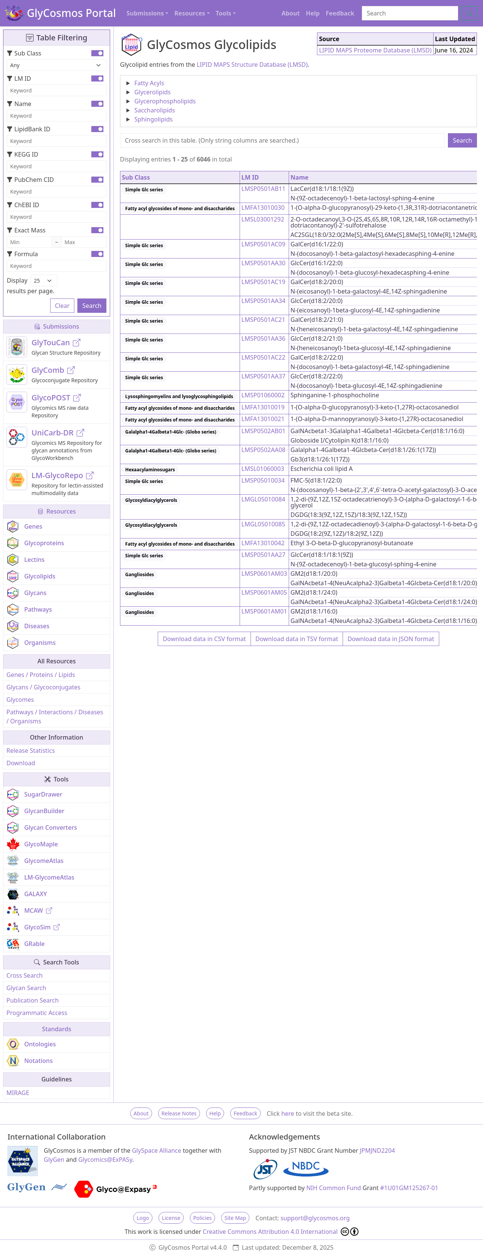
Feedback (340, 13)
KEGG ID (22, 154)
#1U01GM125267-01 (409, 1188)
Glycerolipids (152, 92)
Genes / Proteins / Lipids (40, 675)
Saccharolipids (154, 110)
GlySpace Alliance (157, 1150)
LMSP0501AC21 (263, 319)
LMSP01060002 (263, 395)
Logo (143, 1217)
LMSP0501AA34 (264, 301)
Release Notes (179, 1113)
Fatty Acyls (149, 83)
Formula (22, 254)
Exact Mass (26, 230)
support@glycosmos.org (314, 1218)
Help (313, 13)
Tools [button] (223, 13)
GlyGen (54, 1159)
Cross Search (24, 975)
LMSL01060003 (263, 468)
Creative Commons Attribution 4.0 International (280, 1231)
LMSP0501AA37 (264, 376)
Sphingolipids (153, 119)
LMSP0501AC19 (263, 282)
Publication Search (32, 1000)
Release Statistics (30, 750)
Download (20, 763)
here (287, 1113)
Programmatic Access (36, 1013)
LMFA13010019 (263, 407)
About (290, 13)
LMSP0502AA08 (264, 450)
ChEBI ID (23, 205)
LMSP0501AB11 (264, 189)
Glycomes (20, 699)
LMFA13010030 (263, 207)
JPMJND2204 (377, 1150)
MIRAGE (17, 1093)
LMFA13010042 (263, 543)
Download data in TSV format (296, 639)
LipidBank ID (28, 129)
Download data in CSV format (204, 639)
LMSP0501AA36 (264, 338)
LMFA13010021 (263, 419)
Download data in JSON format (391, 639)
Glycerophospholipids (165, 101)
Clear (62, 305)
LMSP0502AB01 (264, 431)
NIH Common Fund (333, 1188)
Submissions (56, 326)
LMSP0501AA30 (264, 263)
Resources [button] (189, 13)
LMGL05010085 (263, 524)
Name (19, 104)
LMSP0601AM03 (264, 573)
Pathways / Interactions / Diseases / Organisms (54, 716)
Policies (202, 1217)
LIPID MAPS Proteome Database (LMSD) (375, 50)
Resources (56, 511)
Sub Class (24, 53)
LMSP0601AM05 (264, 592)
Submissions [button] (145, 13)
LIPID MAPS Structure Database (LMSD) (252, 64)
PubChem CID (30, 179)
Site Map (235, 1217)
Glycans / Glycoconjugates (43, 687)
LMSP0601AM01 (264, 611)
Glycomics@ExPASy (105, 1159)
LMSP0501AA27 (264, 555)
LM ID (19, 78)
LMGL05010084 (263, 499)
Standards (56, 1029)
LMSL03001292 (263, 219)
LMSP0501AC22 (263, 357)
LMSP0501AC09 (263, 244)
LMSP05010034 (263, 480)
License (171, 1217)
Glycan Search (26, 988)
